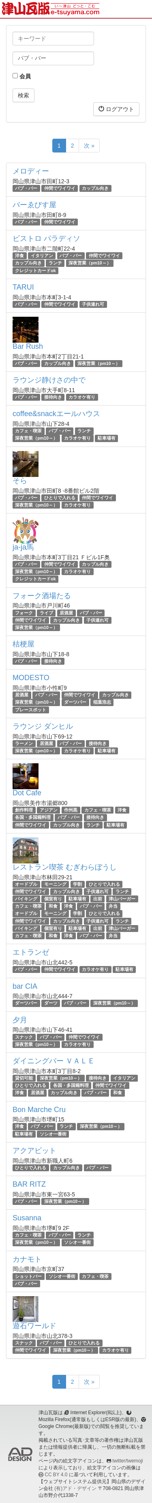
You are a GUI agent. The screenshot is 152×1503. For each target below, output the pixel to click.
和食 (53, 906)
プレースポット (30, 709)
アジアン (49, 809)
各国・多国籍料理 (33, 817)
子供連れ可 (93, 304)
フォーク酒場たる (42, 596)
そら (20, 481)
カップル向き (95, 188)
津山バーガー (122, 898)
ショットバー (28, 1276)
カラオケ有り (82, 397)
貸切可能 (24, 1078)
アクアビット (34, 1151)
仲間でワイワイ (59, 188)
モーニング (55, 884)
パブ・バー (26, 188)
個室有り (53, 898)
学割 (77, 884)
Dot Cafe (27, 793)
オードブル (26, 884)
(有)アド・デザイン (75, 1488)
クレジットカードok (35, 270)
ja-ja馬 (23, 547)
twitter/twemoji (127, 1461)
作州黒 (70, 809)
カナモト (27, 1259)
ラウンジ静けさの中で (49, 380)
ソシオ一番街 (53, 1134)
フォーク (24, 612)
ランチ (55, 263)
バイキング (26, 898)
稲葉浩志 (102, 702)
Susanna (27, 1218)
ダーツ (51, 1003)
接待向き (53, 397)
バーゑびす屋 (34, 205)
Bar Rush (28, 346)
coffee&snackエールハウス (56, 414)
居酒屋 (66, 612)
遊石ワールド (34, 1326)
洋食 (19, 255)
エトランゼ (31, 952)
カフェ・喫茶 (28, 430)
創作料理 (24, 809)
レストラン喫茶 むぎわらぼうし (65, 867)
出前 (97, 898)
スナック (24, 1037)
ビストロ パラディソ (46, 238)
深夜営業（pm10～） (90, 263)
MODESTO (31, 678)
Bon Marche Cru (39, 1110)
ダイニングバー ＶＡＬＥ (54, 1061)
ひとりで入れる (59, 497)
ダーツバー (75, 702)
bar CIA (25, 986)
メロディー (31, 171)
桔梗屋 (23, 644)
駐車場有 (107, 438)
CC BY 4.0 (56, 1474)
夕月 (20, 1020)
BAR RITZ (29, 1184)
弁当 (113, 906)
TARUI (23, 287)
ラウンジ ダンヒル (43, 726)
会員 (22, 76)
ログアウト (116, 108)
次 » (89, 145)
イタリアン (42, 255)
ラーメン (24, 743)
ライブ (46, 612)
